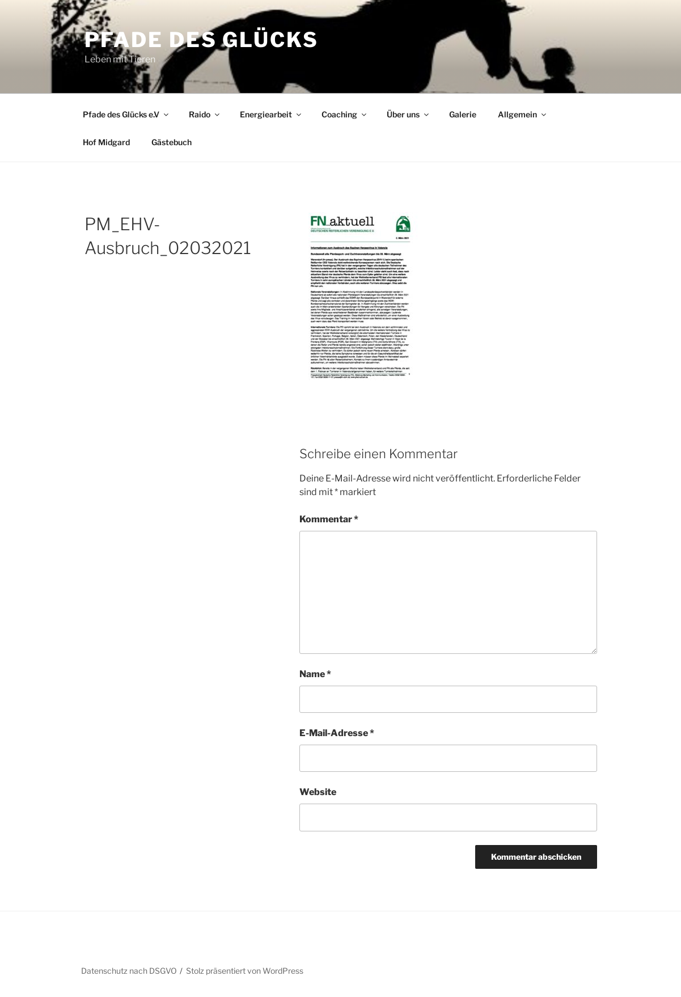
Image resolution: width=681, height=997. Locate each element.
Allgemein (523, 114)
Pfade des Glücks (201, 39)
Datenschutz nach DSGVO (129, 970)
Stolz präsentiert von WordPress (244, 970)
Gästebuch (171, 142)
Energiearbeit (271, 114)
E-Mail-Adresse (336, 733)
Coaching (345, 114)
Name (315, 674)
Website (317, 792)
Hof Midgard (106, 142)
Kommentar (328, 519)
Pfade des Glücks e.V (126, 114)
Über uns (408, 114)
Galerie (462, 114)
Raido (205, 114)
